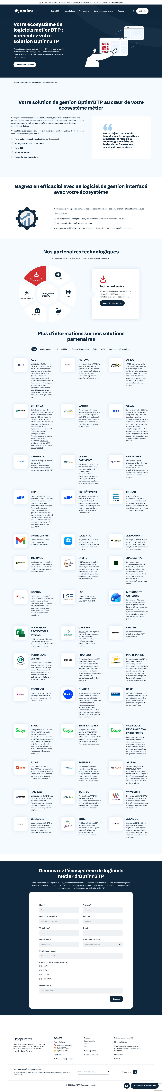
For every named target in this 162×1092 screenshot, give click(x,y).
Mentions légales (120, 1042)
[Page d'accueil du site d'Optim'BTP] (26, 11)
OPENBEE (82, 632)
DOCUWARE (130, 461)
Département (45, 939)
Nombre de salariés (92, 939)
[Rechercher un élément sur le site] (133, 11)
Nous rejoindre (90, 1051)
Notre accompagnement (63, 1059)
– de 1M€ (46, 966)
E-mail (86, 928)
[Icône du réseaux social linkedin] (135, 1072)
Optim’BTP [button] (56, 11)
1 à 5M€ (45, 970)
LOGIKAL (45, 596)
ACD (43, 364)
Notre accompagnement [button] (105, 11)
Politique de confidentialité (124, 1038)
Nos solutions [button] (70, 11)
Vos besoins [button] (85, 11)
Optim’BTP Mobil (61, 1051)
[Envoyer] (108, 1072)
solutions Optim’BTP (64, 131)
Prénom (87, 905)
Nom (41, 905)
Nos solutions (59, 1042)
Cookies (117, 1059)
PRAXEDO (82, 666)
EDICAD (129, 496)
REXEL (138, 696)
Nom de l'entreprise (48, 916)
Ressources (124, 11)
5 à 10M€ (46, 975)
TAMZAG (46, 796)
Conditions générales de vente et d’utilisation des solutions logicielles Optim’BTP (127, 1048)
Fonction (87, 916)
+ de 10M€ (47, 979)
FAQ (85, 1047)
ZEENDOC (138, 823)
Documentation (89, 1041)
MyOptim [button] (142, 11)
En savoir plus (116, 2)
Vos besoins (58, 1055)
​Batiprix (34, 410)
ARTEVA (96, 364)
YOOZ (81, 823)
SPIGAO (129, 769)
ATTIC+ (129, 364)
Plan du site (118, 1055)
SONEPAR (82, 767)
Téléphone (44, 928)
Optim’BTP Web (61, 1048)
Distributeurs (45, 986)
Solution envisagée (47, 951)
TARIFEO (93, 796)
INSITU (81, 562)
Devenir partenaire (91, 1055)
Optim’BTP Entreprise (63, 1045)
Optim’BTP (58, 1038)
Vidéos (86, 1044)
